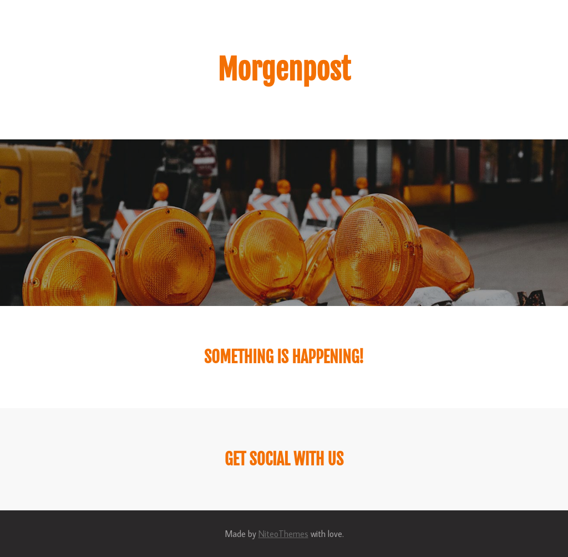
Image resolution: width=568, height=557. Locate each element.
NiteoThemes (283, 533)
